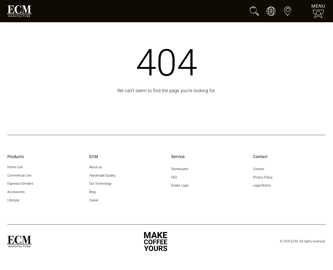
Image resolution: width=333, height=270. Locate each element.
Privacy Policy (262, 177)
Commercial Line (19, 175)
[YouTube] (281, 203)
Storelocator (179, 169)
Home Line (15, 167)
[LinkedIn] (289, 203)
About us (95, 167)
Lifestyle (13, 200)
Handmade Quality (102, 175)
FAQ (174, 177)
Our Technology (100, 183)
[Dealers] (287, 11)
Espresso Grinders (20, 183)
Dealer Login (180, 185)
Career (94, 200)
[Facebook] (264, 203)
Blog (92, 192)
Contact (258, 169)
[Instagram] (256, 203)
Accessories (16, 192)
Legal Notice (262, 185)
